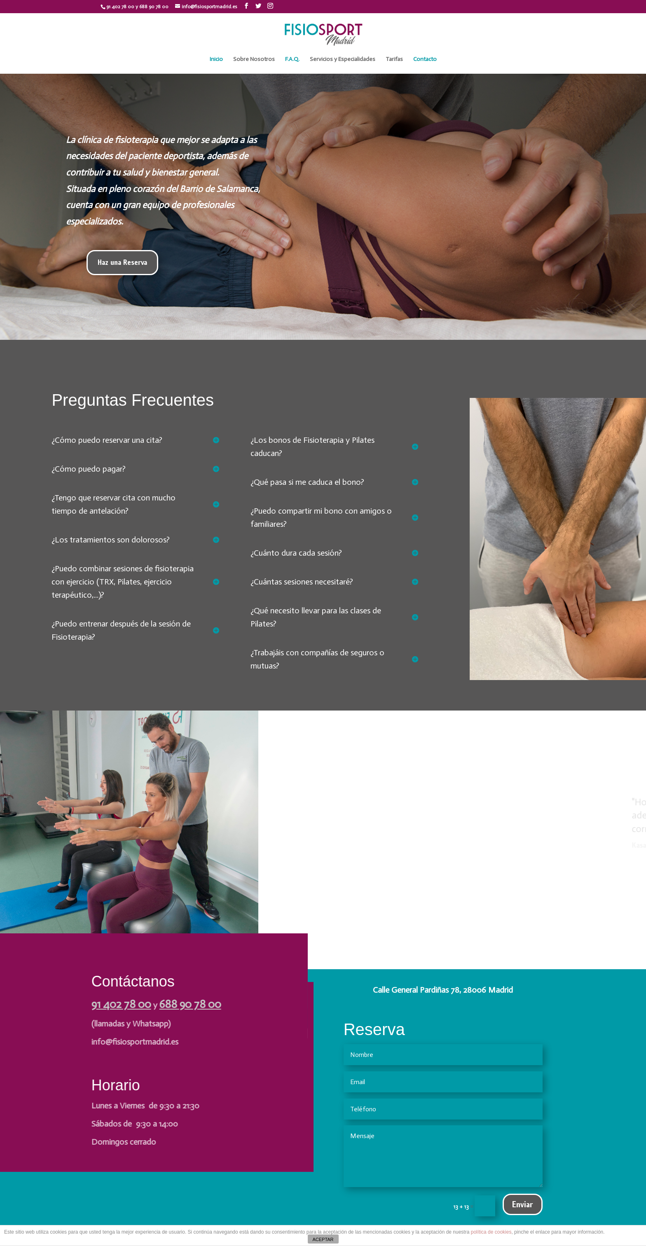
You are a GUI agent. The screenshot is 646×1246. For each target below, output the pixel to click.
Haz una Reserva (122, 262)
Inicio (216, 59)
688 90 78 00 (189, 1004)
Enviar (522, 1204)
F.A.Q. (292, 59)
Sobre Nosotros (254, 59)
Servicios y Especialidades (342, 59)
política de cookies (491, 1232)
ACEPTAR (322, 1239)
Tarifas (394, 59)
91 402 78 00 (120, 1004)
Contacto (425, 59)
